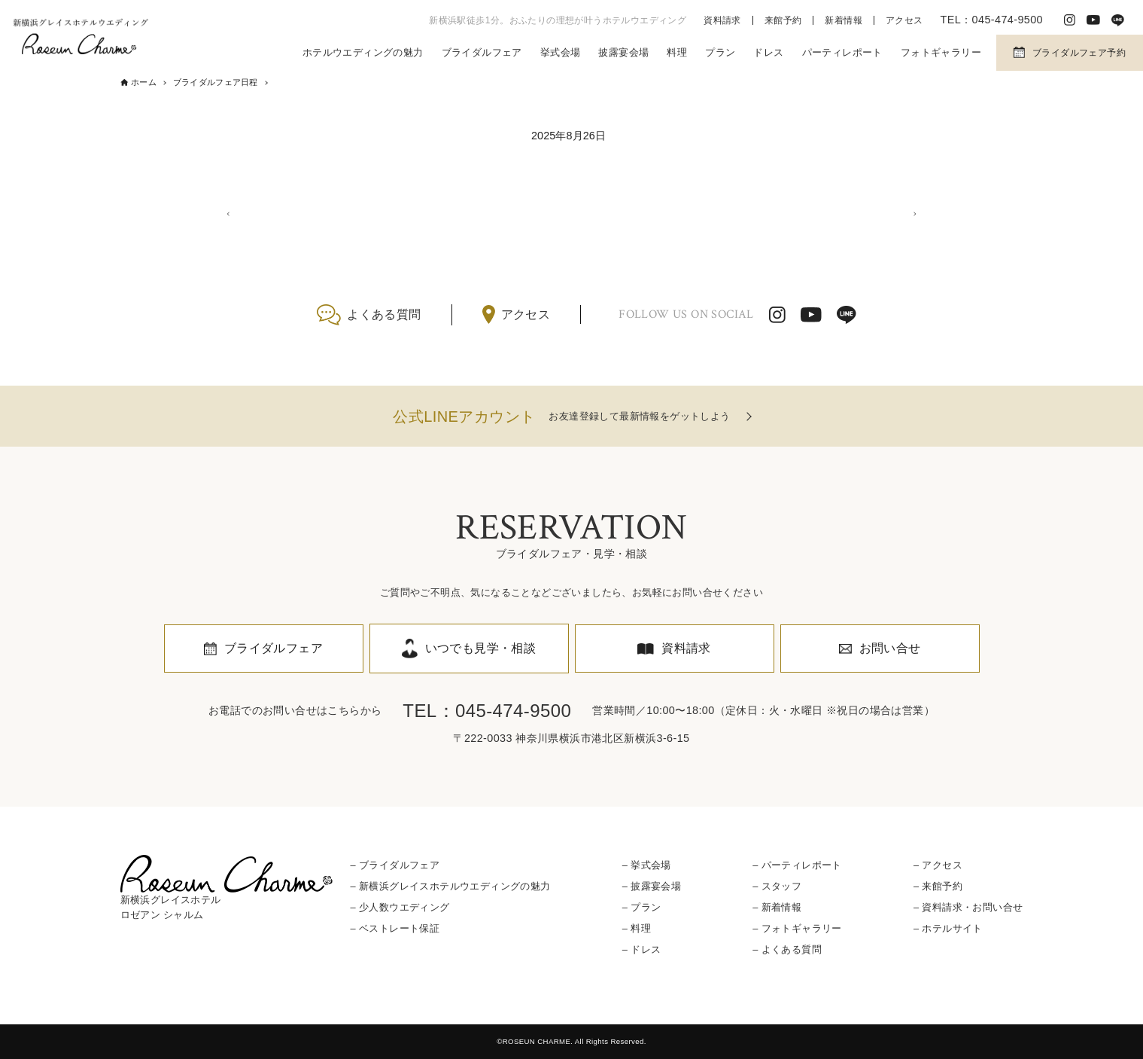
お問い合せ (890, 648)
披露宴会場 (623, 52)
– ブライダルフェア (395, 865)
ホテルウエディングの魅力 (363, 52)
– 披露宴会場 (651, 886)
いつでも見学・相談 (481, 648)
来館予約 (783, 20)
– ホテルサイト (948, 928)
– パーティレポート (797, 865)
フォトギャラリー (941, 52)
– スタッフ (776, 886)
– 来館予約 (937, 886)
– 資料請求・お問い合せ (968, 907)
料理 (677, 52)
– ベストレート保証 (395, 928)
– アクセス (937, 865)
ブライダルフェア (482, 52)
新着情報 (843, 20)
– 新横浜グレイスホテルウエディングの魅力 (451, 886)
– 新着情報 (776, 907)
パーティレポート (842, 52)
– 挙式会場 (646, 865)
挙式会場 (560, 52)
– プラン (641, 907)
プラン (720, 52)
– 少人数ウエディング (400, 907)
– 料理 (636, 928)
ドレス (768, 52)
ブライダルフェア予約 (1079, 52)
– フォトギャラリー (797, 928)
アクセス (904, 20)
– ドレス (641, 950)
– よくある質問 (787, 950)
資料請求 (722, 20)
